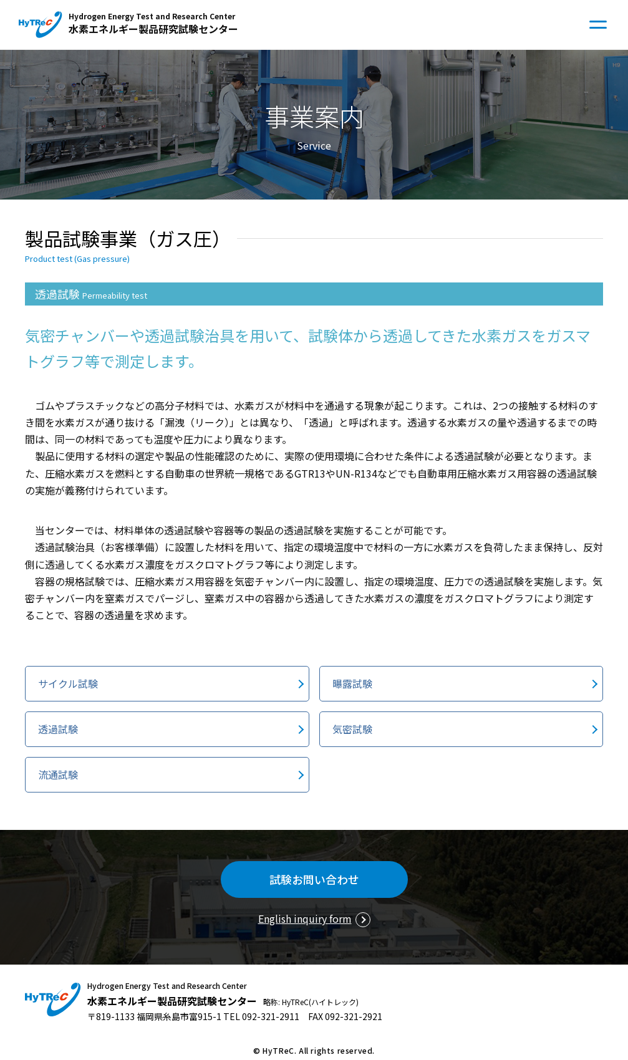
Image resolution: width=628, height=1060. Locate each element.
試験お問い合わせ (314, 879)
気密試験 (352, 728)
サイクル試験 (68, 683)
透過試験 (58, 728)
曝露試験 (352, 683)
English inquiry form (305, 918)
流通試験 (58, 774)
